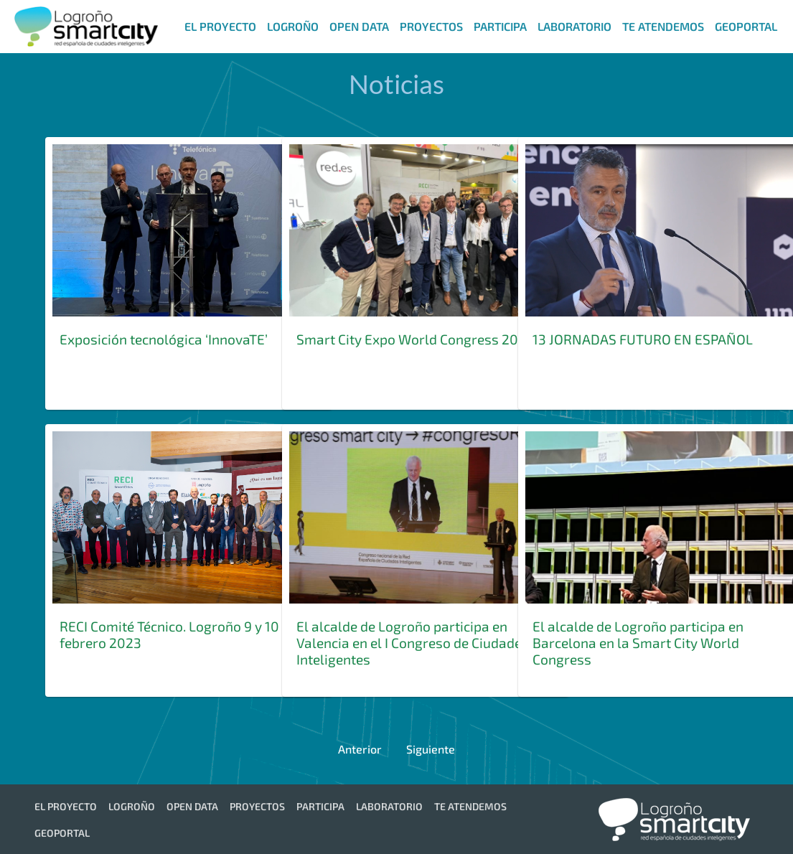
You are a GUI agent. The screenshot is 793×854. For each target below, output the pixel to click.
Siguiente (430, 749)
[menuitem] (218, 26)
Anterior (360, 749)
